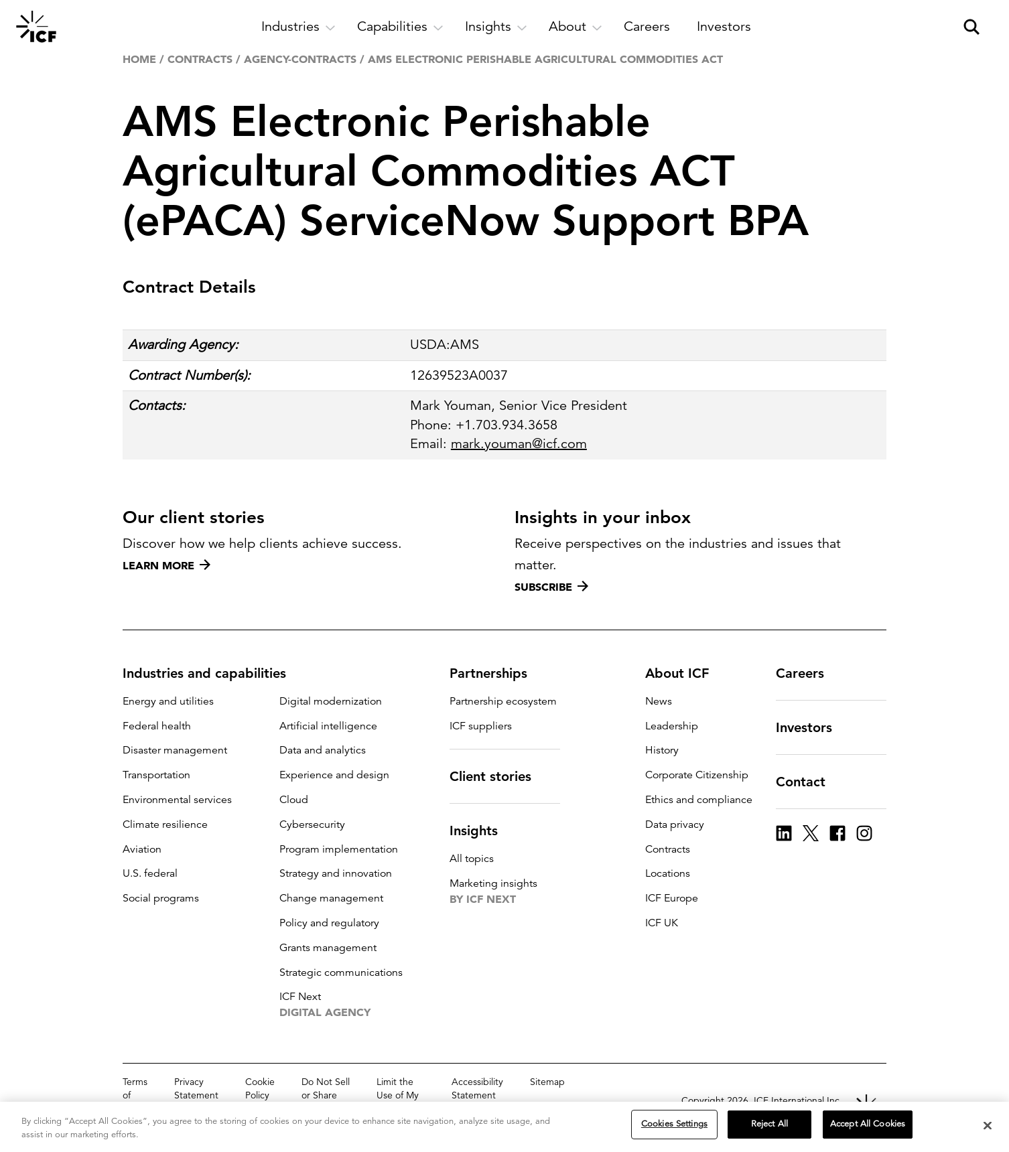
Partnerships (496, 673)
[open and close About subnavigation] (575, 27)
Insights (482, 830)
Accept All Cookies (867, 1124)
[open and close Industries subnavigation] (298, 27)
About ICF (685, 673)
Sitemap (547, 1082)
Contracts (199, 59)
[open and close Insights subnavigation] (496, 27)
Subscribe (551, 587)
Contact (809, 781)
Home (139, 59)
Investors (812, 727)
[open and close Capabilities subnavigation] (400, 27)
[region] (504, 1127)
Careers (808, 673)
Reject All (769, 1124)
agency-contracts (300, 59)
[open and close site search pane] (971, 27)
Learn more (166, 565)
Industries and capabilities (212, 673)
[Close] (987, 1125)
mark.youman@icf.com (519, 443)
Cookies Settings (674, 1124)
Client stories (498, 776)
